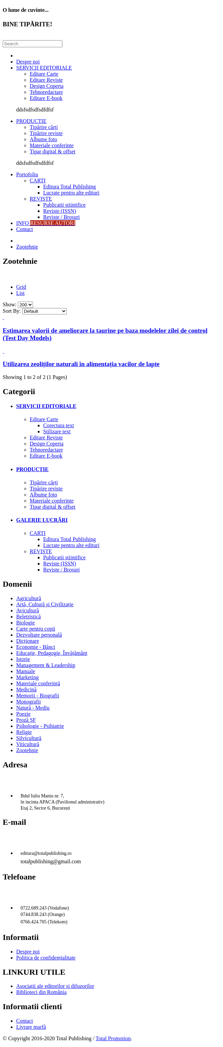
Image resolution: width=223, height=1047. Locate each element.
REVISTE (41, 199)
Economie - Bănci (35, 647)
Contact (24, 229)
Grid (21, 287)
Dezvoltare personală (39, 635)
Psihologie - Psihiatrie (40, 726)
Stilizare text (57, 431)
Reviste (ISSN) (59, 211)
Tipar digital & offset (53, 151)
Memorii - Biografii (37, 695)
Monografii (28, 702)
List (20, 293)
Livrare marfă (31, 1027)
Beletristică (28, 616)
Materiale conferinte (52, 145)
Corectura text (58, 425)
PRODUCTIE (31, 121)
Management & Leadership (45, 665)
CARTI (38, 180)
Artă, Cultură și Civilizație (45, 604)
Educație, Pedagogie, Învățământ (51, 653)
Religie (24, 732)
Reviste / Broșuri (61, 217)
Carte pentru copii (35, 629)
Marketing (27, 677)
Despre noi (28, 62)
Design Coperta (46, 86)
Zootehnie (27, 247)
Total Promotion (113, 1038)
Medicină (26, 689)
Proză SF (26, 720)
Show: (10, 304)
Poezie (23, 714)
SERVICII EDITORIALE (44, 68)
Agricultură (28, 598)
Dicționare (27, 641)
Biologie (25, 622)
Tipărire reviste (46, 133)
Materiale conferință (38, 683)
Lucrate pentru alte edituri (71, 193)
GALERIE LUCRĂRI (41, 520)
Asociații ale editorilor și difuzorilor (55, 986)
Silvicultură (28, 738)
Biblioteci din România (41, 992)
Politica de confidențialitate (46, 958)
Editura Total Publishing (69, 186)
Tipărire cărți (44, 127)
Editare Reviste (46, 80)
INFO (45, 223)
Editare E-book (46, 98)
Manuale (25, 671)
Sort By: (12, 311)
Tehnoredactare (46, 92)
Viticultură (27, 744)
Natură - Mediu (33, 708)
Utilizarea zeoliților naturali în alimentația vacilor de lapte (81, 363)
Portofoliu (27, 174)
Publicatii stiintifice (64, 205)
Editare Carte (44, 74)
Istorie (23, 659)
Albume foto (43, 139)
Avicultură (27, 610)
